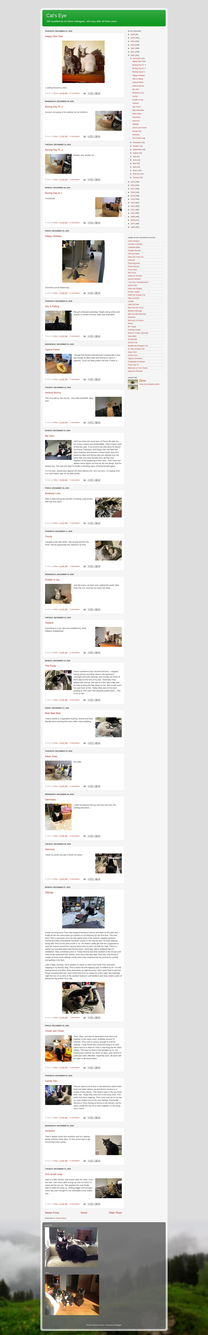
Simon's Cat (132, 342)
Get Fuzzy (132, 273)
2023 (133, 45)
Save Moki (132, 336)
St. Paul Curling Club (136, 349)
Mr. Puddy (132, 327)
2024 (133, 41)
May (135, 163)
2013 (133, 203)
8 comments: (75, 879)
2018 (133, 185)
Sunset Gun (132, 355)
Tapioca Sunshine (135, 358)
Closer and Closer (54, 1031)
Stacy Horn (132, 352)
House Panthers (134, 279)
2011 (133, 210)
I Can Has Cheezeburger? (138, 282)
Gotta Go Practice (135, 276)
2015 (133, 196)
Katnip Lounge (133, 292)
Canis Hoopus (133, 241)
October (136, 146)
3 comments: (75, 223)
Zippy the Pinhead (135, 371)
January (136, 177)
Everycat (131, 260)
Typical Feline (52, 349)
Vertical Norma (53, 392)
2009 (133, 217)
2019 (133, 182)
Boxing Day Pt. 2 (54, 149)
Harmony (50, 849)
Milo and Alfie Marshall (137, 314)
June (135, 160)
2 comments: (75, 136)
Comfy (48, 536)
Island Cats (132, 285)
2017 (133, 189)
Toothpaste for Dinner (136, 362)
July (134, 156)
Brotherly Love (52, 493)
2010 (133, 213)
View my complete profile (149, 384)
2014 (133, 199)
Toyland (49, 622)
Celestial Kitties (134, 247)
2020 (133, 55)
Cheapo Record (134, 250)
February (136, 174)
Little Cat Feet (133, 304)
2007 (133, 224)
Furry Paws (132, 270)
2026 (133, 34)
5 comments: (75, 93)
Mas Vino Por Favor (136, 308)
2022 (133, 48)
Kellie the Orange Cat (136, 295)
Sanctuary (50, 799)
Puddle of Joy (52, 579)
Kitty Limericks (133, 298)
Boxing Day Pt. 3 (54, 106)
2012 (133, 206)
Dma (144, 381)
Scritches (50, 1131)
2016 (133, 192)
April (135, 167)
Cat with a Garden (135, 244)
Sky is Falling (52, 306)
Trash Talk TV (133, 365)
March (135, 170)
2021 (133, 52)
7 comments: (75, 1018)
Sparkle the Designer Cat (138, 346)
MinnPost (131, 317)
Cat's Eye (56, 15)
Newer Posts (52, 1212)
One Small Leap (53, 1174)
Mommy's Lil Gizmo (135, 320)
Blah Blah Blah (53, 713)
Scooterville (132, 339)
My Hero (49, 436)
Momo (130, 323)
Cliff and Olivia (133, 254)
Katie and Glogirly (135, 289)
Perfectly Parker (134, 330)
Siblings (49, 892)
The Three (50, 666)
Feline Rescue (133, 266)
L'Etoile (131, 301)
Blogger (118, 1325)
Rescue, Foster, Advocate (138, 333)
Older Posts (115, 1212)
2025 (133, 38)
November (137, 142)
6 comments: (75, 700)
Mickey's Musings (135, 311)
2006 (133, 227)
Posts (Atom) (61, 1218)
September (137, 149)
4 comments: (75, 180)
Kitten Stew (51, 756)
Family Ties (51, 1081)
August (136, 153)
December (137, 58)
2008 (133, 220)
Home (84, 1212)
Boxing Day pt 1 (53, 193)
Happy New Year (54, 36)
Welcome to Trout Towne (138, 368)
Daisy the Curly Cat (135, 257)
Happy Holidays (53, 236)
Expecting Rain (134, 263)
